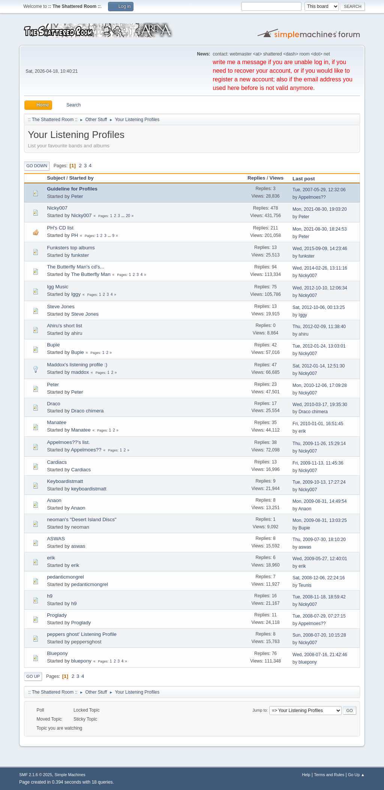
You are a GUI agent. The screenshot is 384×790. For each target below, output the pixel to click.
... (124, 216)
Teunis (305, 585)
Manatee (56, 422)
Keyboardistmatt (65, 481)
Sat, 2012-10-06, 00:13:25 (318, 307)
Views (277, 178)
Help (306, 774)
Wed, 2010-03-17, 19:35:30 (319, 404)
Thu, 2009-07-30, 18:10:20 (319, 539)
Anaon (54, 500)
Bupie (53, 345)
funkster (80, 255)
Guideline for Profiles (72, 189)
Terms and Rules (329, 774)
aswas (78, 546)
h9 (49, 596)
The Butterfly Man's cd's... (75, 267)
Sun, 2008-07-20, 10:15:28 (319, 635)
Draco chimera (87, 411)
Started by (81, 178)
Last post (306, 178)
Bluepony (57, 653)
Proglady (57, 615)
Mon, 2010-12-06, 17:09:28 (319, 385)
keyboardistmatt (88, 489)
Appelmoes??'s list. (68, 442)
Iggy (76, 294)
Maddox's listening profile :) (77, 364)
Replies (256, 178)
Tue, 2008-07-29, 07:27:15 (318, 616)
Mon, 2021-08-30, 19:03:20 (319, 209)
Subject (56, 178)
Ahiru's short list (64, 325)
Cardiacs (57, 462)
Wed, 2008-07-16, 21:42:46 (319, 654)
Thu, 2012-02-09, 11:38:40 (319, 326)
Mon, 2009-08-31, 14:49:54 (319, 501)
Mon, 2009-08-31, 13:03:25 (319, 520)
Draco (53, 403)
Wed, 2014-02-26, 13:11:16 (319, 268)
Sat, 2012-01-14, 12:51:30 (318, 366)
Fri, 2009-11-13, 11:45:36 (317, 463)
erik (302, 431)
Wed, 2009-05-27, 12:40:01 (319, 558)
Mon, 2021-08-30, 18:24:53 (319, 229)
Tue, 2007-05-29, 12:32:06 (318, 189)
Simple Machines (70, 774)
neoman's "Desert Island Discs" (81, 519)
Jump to (259, 710)
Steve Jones (60, 306)
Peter (77, 196)
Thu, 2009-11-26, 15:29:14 (319, 443)
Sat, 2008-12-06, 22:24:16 (318, 577)
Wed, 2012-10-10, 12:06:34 (319, 288)
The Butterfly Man (90, 274)
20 (128, 216)
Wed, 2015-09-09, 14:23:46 (319, 248)
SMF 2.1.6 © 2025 (35, 774)
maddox (80, 372)
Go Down (36, 165)
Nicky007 (57, 208)
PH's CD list (60, 228)
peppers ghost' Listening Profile (82, 634)
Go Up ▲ (356, 774)
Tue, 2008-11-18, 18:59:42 (318, 597)
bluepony (81, 661)
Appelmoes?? (312, 197)
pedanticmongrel (65, 577)
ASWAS (56, 538)
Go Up (33, 676)
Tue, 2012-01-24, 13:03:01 (318, 346)
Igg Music (57, 286)
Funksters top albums (70, 247)
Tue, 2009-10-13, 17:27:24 (318, 482)
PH (74, 235)
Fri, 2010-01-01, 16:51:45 (317, 423)
